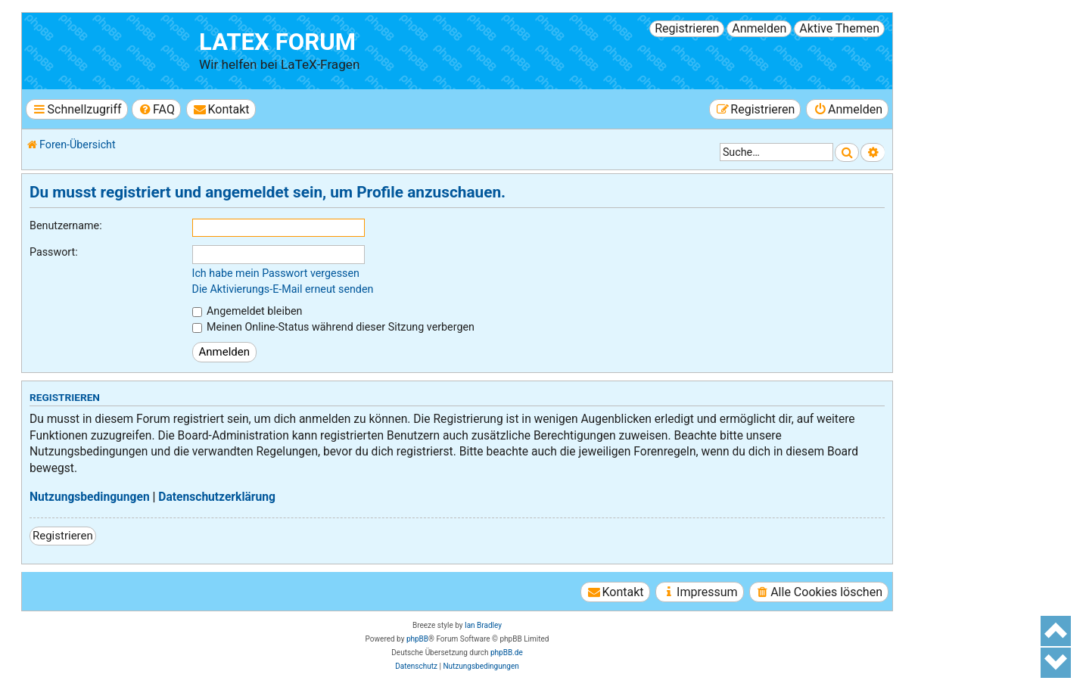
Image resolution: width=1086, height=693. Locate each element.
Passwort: (54, 252)
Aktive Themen (839, 28)
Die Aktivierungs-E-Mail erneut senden (283, 289)
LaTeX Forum (277, 42)
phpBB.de (506, 652)
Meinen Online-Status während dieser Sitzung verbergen (333, 327)
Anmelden (759, 28)
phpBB (417, 639)
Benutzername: (66, 225)
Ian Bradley (483, 625)
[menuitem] (156, 109)
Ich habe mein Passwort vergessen (275, 273)
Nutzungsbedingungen (90, 497)
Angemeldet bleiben (247, 311)
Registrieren (687, 28)
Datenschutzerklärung (216, 497)
